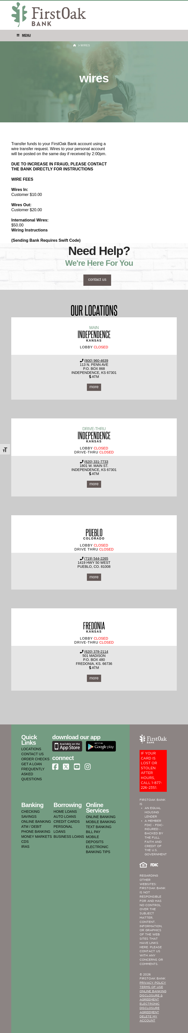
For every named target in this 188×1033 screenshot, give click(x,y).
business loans (69, 837)
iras (25, 847)
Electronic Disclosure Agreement (150, 1008)
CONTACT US (32, 754)
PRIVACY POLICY (153, 982)
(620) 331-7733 (96, 462)
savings (28, 817)
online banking (36, 822)
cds (25, 842)
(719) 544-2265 (96, 559)
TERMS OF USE (151, 987)
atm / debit (31, 827)
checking (30, 812)
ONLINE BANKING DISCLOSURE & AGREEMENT (153, 995)
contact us (97, 279)
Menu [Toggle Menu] (23, 35)
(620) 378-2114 (96, 652)
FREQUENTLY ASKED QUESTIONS (32, 774)
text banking (98, 827)
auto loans (65, 817)
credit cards (67, 822)
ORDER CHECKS (35, 759)
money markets (36, 837)
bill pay (93, 832)
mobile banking (101, 822)
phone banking (35, 832)
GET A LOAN (31, 764)
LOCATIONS (31, 749)
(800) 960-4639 (96, 361)
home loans (65, 812)
